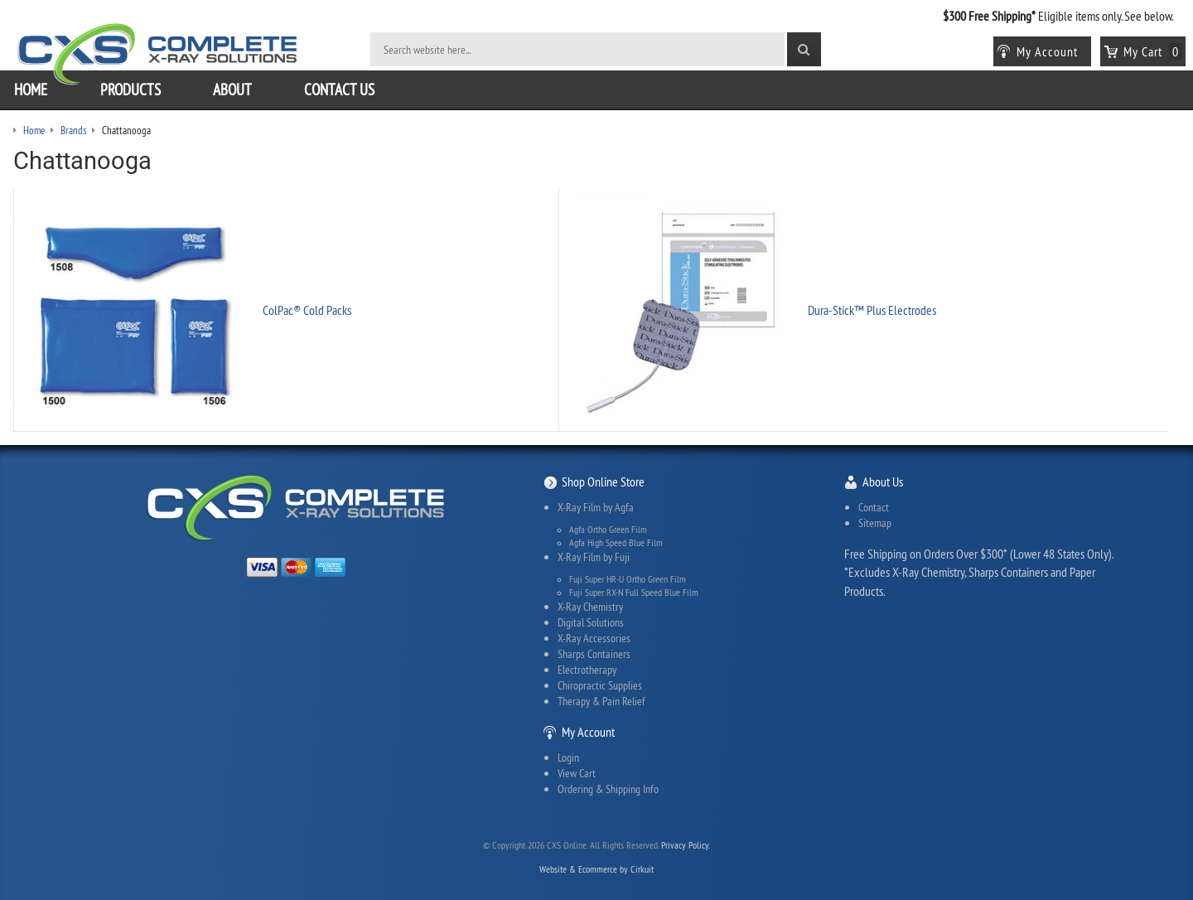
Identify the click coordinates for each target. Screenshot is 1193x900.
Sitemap (874, 522)
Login (568, 757)
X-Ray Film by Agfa (596, 507)
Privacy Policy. (685, 845)
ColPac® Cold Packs (307, 310)
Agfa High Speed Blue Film (616, 543)
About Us (882, 481)
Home (30, 89)
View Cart (577, 773)
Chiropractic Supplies (600, 685)
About (232, 89)
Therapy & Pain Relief (601, 701)
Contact (873, 507)
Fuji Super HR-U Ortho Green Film (627, 579)
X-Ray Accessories (594, 638)
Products (130, 89)
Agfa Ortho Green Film (608, 529)
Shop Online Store (603, 481)
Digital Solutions (591, 622)
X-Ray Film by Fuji (594, 556)
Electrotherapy (587, 669)
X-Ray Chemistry (590, 606)
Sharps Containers (594, 653)
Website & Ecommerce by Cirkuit (596, 869)
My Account (588, 731)
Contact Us (339, 89)
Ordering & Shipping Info (608, 788)
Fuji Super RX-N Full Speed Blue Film (633, 592)
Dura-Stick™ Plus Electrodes (872, 310)
